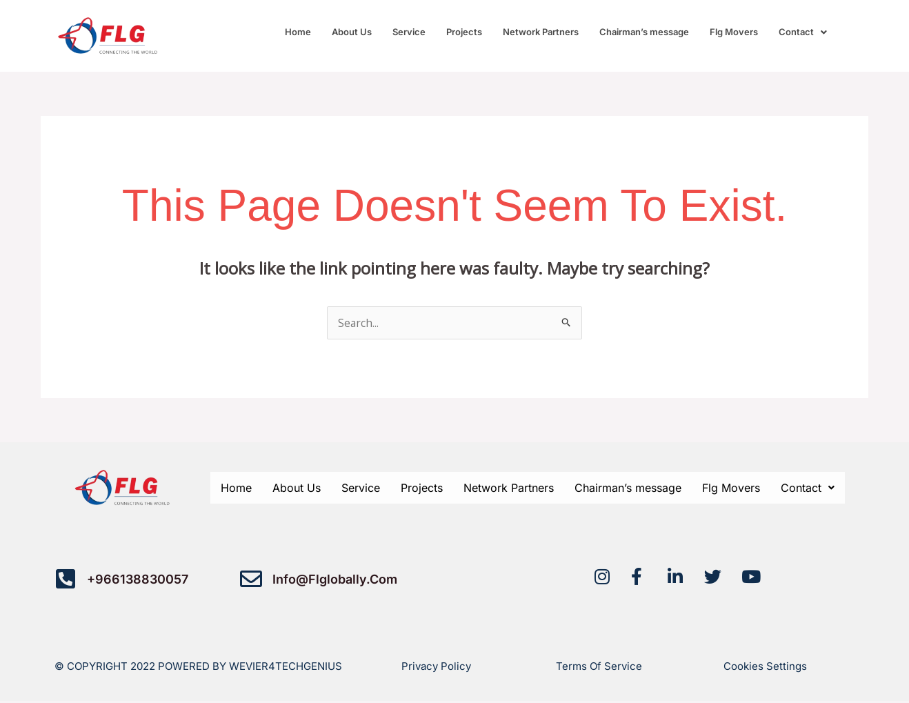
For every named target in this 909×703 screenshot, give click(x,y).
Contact (803, 31)
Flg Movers (734, 31)
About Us (352, 31)
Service (409, 31)
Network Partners (541, 31)
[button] (802, 32)
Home (298, 31)
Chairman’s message (644, 31)
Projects (464, 31)
